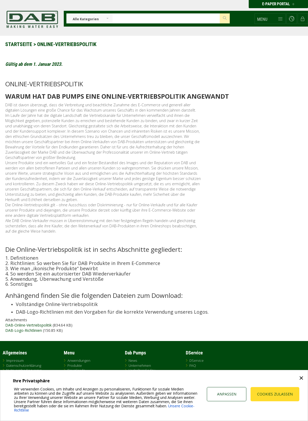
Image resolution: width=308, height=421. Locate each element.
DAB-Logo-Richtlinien (23, 330)
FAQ (192, 365)
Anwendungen (78, 360)
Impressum (15, 360)
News (133, 360)
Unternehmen (140, 365)
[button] (270, 19)
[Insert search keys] (166, 18)
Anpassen (226, 394)
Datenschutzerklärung (23, 365)
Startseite (18, 44)
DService (196, 360)
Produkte (74, 365)
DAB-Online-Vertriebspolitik (28, 325)
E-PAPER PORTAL (278, 4)
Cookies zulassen (275, 394)
